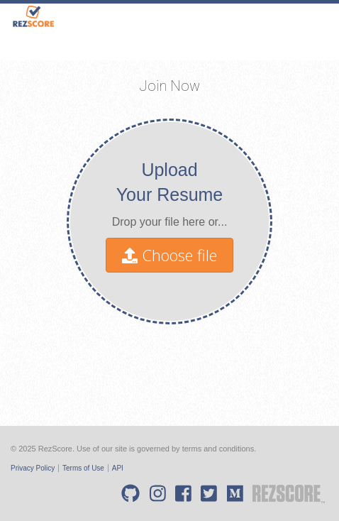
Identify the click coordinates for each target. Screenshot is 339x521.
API (117, 468)
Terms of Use (83, 468)
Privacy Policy (33, 468)
